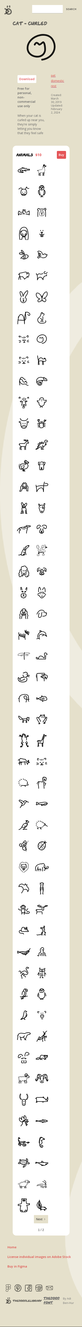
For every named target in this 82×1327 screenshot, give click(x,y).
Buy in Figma (17, 1266)
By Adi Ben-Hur (68, 1301)
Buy (61, 155)
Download (27, 79)
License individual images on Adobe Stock (39, 1257)
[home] (7, 10)
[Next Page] (41, 1219)
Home (11, 1247)
